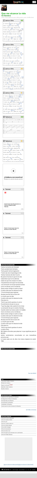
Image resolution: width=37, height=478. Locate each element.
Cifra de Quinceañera (6, 429)
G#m (7, 48)
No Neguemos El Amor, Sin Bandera (9, 398)
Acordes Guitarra (5, 388)
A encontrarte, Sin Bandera (7, 402)
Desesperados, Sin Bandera (7, 400)
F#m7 (20, 22)
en (28, 469)
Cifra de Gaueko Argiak (6, 425)
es (26, 469)
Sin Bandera (6, 16)
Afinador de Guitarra (5, 383)
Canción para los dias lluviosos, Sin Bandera (11, 406)
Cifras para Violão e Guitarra (7, 381)
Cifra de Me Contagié (6, 427)
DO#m (18, 73)
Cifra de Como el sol (5, 430)
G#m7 (10, 24)
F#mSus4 (21, 95)
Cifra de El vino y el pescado (7, 418)
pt (30, 469)
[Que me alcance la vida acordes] (11, 464)
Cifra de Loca (4, 421)
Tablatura (8, 117)
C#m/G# (20, 103)
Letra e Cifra (9, 21)
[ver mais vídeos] (32, 373)
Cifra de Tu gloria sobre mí (7, 423)
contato (33, 469)
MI (3, 70)
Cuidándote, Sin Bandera (6, 404)
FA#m (9, 79)
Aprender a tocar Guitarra (7, 387)
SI (18, 75)
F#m (8, 55)
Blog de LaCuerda (7, 385)
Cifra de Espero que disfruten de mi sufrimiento (12, 432)
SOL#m (8, 73)
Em (9, 151)
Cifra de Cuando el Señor (6, 419)
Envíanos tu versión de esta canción (13, 174)
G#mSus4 (11, 97)
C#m (16, 48)
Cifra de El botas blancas (6, 434)
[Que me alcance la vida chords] (26, 464)
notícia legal (15, 469)
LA (17, 70)
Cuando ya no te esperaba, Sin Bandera (10, 397)
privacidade (22, 469)
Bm (18, 145)
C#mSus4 (20, 97)
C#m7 (18, 24)
